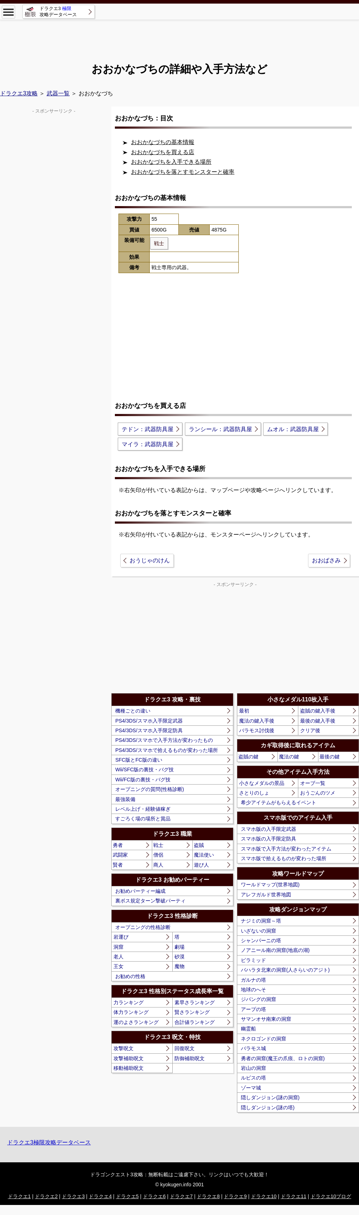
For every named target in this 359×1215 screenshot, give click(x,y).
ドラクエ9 (235, 1196)
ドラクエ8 (208, 1196)
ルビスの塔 (253, 1078)
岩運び (121, 937)
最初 (244, 711)
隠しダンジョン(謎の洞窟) (270, 1097)
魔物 (179, 966)
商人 (158, 865)
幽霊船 (248, 1028)
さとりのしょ (254, 793)
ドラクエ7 (181, 1196)
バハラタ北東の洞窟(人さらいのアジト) (285, 970)
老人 (118, 956)
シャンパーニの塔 (261, 940)
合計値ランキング (194, 1022)
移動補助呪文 (128, 1068)
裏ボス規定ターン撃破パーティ (150, 901)
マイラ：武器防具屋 (147, 444)
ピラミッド (253, 960)
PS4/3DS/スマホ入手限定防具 (148, 730)
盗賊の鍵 (248, 756)
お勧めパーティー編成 (140, 891)
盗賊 (199, 845)
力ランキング (128, 1002)
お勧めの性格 (130, 976)
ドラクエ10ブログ (331, 1196)
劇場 (179, 947)
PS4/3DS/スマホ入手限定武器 (148, 721)
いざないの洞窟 (258, 931)
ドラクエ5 (127, 1196)
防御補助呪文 (189, 1058)
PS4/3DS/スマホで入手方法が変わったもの (164, 740)
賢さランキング (192, 1012)
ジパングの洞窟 (258, 999)
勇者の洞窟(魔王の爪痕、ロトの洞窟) (283, 1058)
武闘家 (120, 855)
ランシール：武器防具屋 (220, 429)
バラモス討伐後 (256, 730)
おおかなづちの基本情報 (162, 142)
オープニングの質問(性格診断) (149, 789)
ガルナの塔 (253, 980)
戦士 (158, 845)
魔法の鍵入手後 (256, 721)
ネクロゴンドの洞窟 (263, 1039)
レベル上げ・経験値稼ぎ (143, 809)
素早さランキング (194, 1002)
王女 (118, 966)
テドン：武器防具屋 (147, 429)
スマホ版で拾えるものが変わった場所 (283, 858)
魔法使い (204, 855)
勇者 (118, 845)
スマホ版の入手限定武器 (268, 829)
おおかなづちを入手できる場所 (171, 162)
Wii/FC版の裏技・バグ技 (143, 779)
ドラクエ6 (154, 1196)
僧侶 (158, 855)
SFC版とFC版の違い (138, 760)
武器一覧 (58, 93)
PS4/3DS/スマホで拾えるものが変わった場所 (166, 750)
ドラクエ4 (100, 1196)
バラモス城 (253, 1048)
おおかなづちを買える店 (162, 152)
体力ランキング (131, 1012)
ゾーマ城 (251, 1088)
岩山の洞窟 (253, 1068)
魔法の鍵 (289, 756)
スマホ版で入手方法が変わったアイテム (286, 849)
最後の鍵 (330, 756)
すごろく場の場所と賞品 (143, 818)
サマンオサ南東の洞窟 (266, 1019)
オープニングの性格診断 (143, 927)
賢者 (118, 865)
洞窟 (118, 947)
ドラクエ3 (73, 1196)
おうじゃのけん (150, 560)
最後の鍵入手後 (317, 721)
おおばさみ (326, 560)
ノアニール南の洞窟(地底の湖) (275, 950)
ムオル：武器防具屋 (293, 429)
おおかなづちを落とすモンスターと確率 (182, 172)
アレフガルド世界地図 (266, 894)
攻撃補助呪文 (128, 1058)
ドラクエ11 (294, 1196)
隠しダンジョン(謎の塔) (267, 1107)
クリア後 (310, 730)
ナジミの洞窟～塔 (261, 921)
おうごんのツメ (317, 793)
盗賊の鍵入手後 (317, 711)
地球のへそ (253, 989)
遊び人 (201, 865)
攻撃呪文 (123, 1048)
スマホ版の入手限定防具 (268, 839)
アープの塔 (253, 1009)
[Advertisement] (179, 36)
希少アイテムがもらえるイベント (278, 802)
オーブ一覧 (312, 783)
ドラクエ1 (19, 1196)
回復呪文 (184, 1048)
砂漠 (179, 956)
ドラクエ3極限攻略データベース (49, 1142)
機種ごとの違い (132, 711)
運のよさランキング (136, 1022)
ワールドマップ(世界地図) (270, 884)
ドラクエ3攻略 (19, 93)
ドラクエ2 (46, 1196)
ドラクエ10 (264, 1196)
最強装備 (125, 799)
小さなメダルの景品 (261, 783)
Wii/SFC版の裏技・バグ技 (144, 769)
